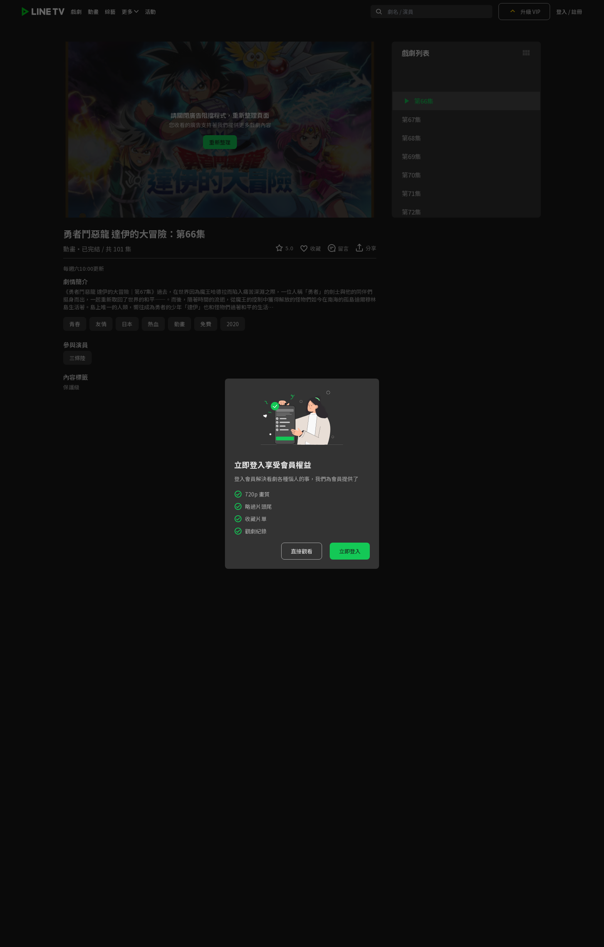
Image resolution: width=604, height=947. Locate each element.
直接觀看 (301, 551)
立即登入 (350, 551)
